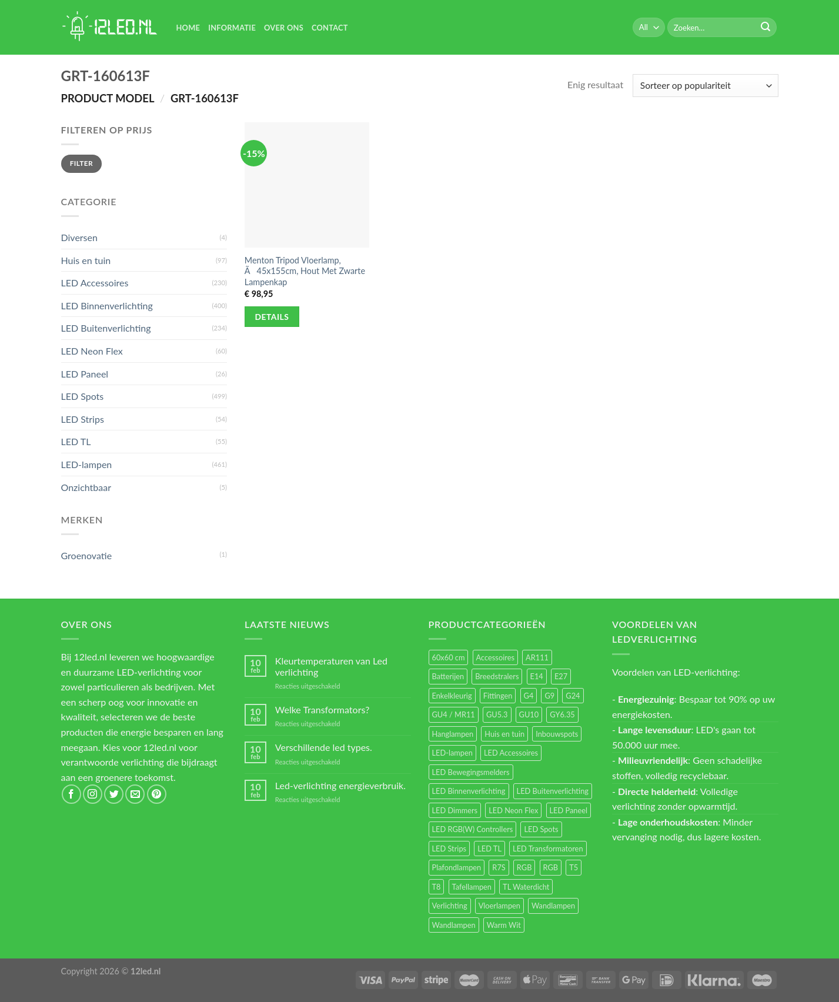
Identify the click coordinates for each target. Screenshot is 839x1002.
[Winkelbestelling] (705, 85)
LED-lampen (86, 464)
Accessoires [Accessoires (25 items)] (495, 657)
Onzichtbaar (86, 487)
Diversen (79, 237)
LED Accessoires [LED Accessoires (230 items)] (511, 752)
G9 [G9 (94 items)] (549, 695)
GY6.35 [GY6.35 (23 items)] (562, 714)
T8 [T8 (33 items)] (436, 886)
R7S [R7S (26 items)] (498, 867)
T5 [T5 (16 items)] (573, 867)
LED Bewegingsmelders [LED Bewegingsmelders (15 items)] (471, 772)
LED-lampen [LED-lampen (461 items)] (452, 752)
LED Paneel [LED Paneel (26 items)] (568, 810)
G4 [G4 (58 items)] (529, 695)
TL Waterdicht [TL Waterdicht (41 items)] (526, 886)
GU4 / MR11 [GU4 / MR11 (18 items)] (453, 714)
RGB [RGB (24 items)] (524, 867)
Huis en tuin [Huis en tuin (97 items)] (504, 734)
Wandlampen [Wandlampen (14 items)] (454, 925)
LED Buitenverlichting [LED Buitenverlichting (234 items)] (553, 791)
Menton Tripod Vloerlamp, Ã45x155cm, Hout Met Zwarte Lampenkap (305, 271)
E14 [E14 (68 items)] (536, 676)
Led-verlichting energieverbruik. (340, 785)
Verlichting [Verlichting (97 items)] (449, 905)
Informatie (232, 27)
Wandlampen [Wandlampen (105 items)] (553, 905)
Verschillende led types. (323, 747)
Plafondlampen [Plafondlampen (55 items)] (457, 867)
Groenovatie (86, 555)
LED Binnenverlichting (107, 305)
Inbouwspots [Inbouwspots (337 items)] (557, 734)
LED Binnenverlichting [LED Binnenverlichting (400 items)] (469, 791)
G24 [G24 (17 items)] (573, 695)
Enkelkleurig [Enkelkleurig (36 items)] (452, 695)
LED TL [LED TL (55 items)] (489, 848)
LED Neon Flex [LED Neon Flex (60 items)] (513, 810)
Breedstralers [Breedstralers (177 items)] (497, 676)
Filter (81, 163)
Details (272, 317)
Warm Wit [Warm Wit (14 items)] (504, 925)
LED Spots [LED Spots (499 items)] (541, 829)
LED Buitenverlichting (106, 327)
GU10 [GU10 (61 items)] (529, 714)
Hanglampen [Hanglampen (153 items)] (453, 734)
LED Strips (82, 419)
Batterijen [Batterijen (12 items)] (448, 676)
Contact (330, 27)
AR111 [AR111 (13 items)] (537, 657)
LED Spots (82, 396)
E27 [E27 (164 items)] (560, 676)
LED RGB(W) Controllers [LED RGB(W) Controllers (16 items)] (472, 829)
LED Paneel (85, 373)
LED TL (76, 441)
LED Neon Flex (92, 350)
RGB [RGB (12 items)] (551, 867)
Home (188, 27)
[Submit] (766, 28)
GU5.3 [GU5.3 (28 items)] (497, 714)
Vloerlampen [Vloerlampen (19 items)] (499, 905)
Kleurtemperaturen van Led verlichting (331, 666)
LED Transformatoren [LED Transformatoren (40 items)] (548, 848)
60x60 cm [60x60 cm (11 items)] (448, 657)
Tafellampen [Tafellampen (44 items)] (472, 886)
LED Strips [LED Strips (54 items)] (449, 848)
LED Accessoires (95, 282)
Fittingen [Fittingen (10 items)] (498, 695)
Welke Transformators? (322, 709)
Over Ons (283, 27)
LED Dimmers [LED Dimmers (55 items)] (455, 810)
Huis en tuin (86, 260)
